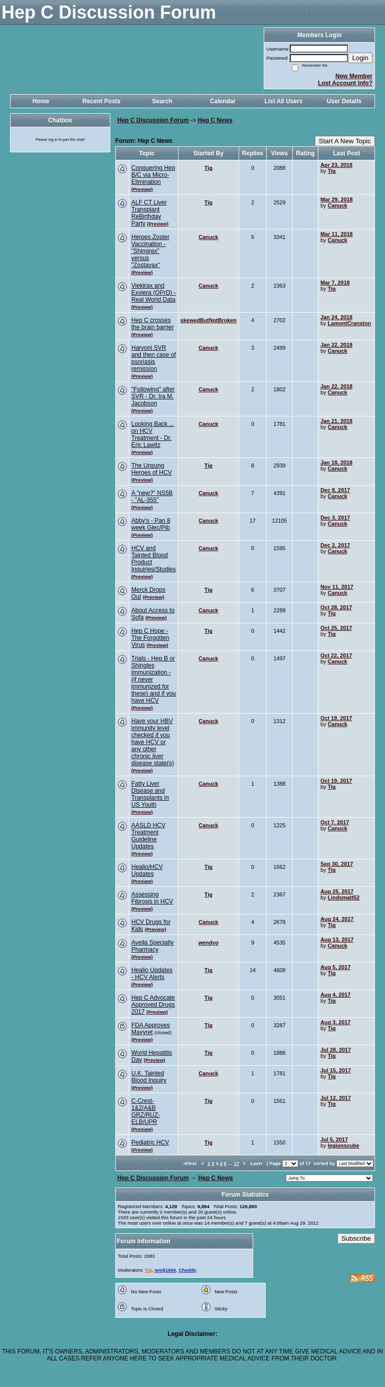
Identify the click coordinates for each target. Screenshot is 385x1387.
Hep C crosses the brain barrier (152, 324)
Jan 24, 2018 (336, 317)
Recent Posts (101, 101)
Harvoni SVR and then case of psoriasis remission (153, 358)
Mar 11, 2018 (336, 234)
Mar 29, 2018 (336, 199)
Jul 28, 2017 (335, 1050)
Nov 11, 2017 (336, 587)
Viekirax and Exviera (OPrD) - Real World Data (153, 292)
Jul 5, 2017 (334, 1139)
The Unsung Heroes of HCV (151, 469)
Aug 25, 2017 (336, 891)
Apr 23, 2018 (336, 165)
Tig (209, 168)
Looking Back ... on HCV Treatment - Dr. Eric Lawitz (152, 434)
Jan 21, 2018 (336, 421)
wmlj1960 (165, 1270)
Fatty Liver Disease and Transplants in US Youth (150, 794)
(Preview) (142, 189)
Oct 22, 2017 (336, 655)
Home (41, 101)
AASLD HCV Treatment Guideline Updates (148, 836)
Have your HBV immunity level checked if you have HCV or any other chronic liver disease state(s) (152, 742)
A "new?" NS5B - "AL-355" (152, 497)
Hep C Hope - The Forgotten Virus (150, 637)
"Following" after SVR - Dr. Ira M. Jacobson (153, 396)
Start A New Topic (345, 141)
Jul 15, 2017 (335, 1070)
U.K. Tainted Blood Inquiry (148, 1077)
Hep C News (215, 120)
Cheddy (187, 1270)
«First (190, 1163)
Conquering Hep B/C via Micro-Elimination (153, 174)
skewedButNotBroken (208, 320)
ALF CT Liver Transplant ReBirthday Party (148, 213)
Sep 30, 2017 (336, 864)
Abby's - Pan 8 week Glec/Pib (150, 524)
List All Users (283, 101)
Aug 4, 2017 (335, 995)
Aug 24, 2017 (336, 919)
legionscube (343, 1145)
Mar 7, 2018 (334, 283)
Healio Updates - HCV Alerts (151, 974)
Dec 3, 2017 (335, 518)
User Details (344, 101)
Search (162, 101)
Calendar (223, 101)
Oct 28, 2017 (336, 607)
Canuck (337, 205)
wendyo (209, 943)
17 (236, 1163)
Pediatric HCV (150, 1142)
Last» (257, 1163)
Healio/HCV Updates (147, 870)
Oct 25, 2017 (336, 628)
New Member (353, 76)
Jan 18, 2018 (336, 462)
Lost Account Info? (345, 83)
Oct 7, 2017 (334, 822)
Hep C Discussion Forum (153, 120)
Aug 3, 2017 (335, 1022)
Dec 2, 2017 (335, 545)
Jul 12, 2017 (335, 1098)
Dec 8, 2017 (335, 490)
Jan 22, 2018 (336, 345)
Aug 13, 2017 (336, 940)
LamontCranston (349, 323)
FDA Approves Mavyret (150, 1029)
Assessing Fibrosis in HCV (152, 898)
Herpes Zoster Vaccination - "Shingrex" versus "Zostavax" (150, 251)
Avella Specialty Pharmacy (152, 946)
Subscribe (356, 1238)
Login (360, 58)
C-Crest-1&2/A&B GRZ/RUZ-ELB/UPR (145, 1111)
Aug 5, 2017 (335, 967)
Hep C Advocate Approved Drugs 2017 (153, 1004)
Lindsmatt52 (344, 897)
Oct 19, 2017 (336, 718)
